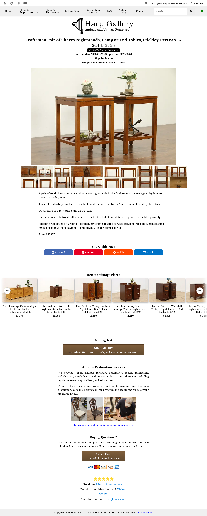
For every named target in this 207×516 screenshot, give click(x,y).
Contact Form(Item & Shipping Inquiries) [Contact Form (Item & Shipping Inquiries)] (104, 455)
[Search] (171, 11)
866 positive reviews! (110, 484)
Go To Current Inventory (103, 50)
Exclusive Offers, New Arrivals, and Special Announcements (104, 350)
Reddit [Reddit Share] (118, 252)
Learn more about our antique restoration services (103, 425)
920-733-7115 (199, 3)
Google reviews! (115, 499)
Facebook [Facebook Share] (59, 252)
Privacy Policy (145, 512)
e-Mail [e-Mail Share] (148, 252)
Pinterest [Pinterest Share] (88, 252)
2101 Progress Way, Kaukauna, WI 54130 (168, 3)
